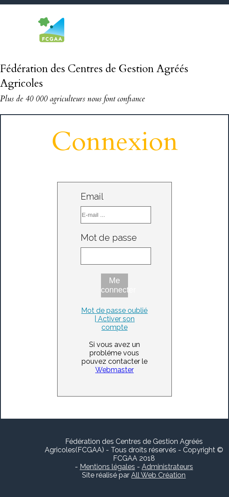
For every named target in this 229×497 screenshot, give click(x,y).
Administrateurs (167, 466)
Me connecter (114, 285)
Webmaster (114, 370)
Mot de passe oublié (114, 310)
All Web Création (158, 475)
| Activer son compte (114, 323)
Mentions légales (107, 466)
